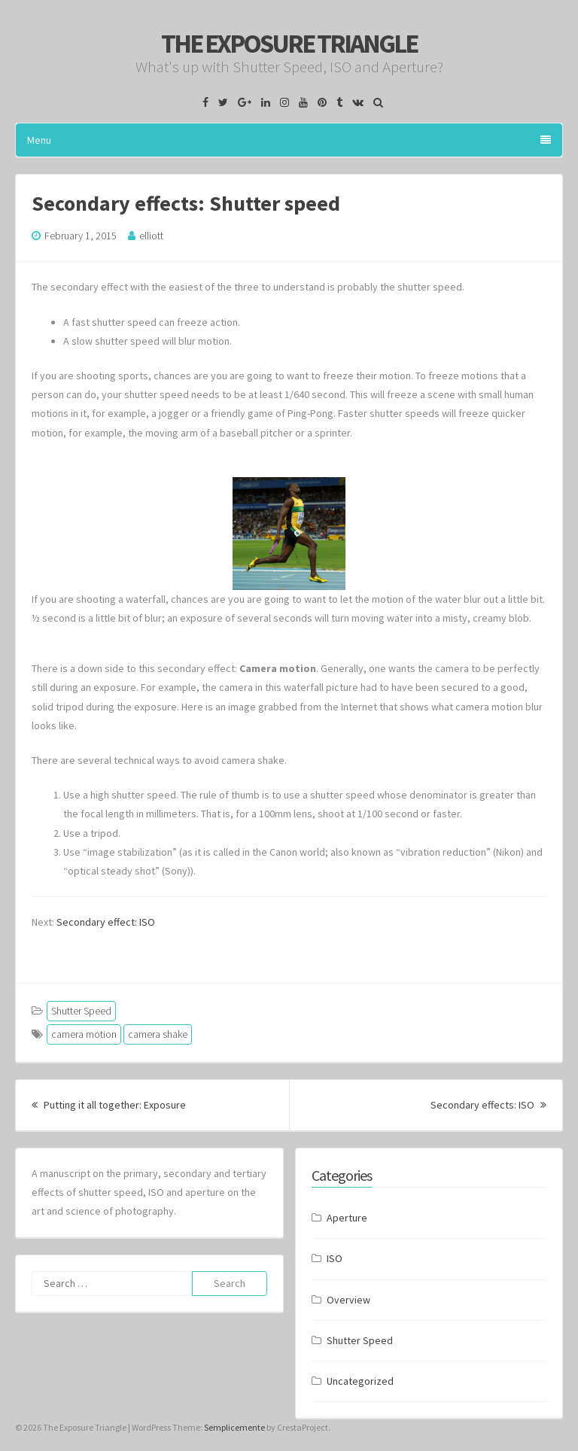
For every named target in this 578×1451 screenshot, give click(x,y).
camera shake (157, 1034)
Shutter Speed (81, 1011)
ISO (334, 1258)
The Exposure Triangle (289, 43)
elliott (151, 235)
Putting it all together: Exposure (109, 1105)
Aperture (347, 1217)
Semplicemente (234, 1427)
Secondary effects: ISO (488, 1105)
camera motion (84, 1034)
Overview (348, 1300)
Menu (289, 140)
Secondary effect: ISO (105, 922)
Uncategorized (360, 1381)
